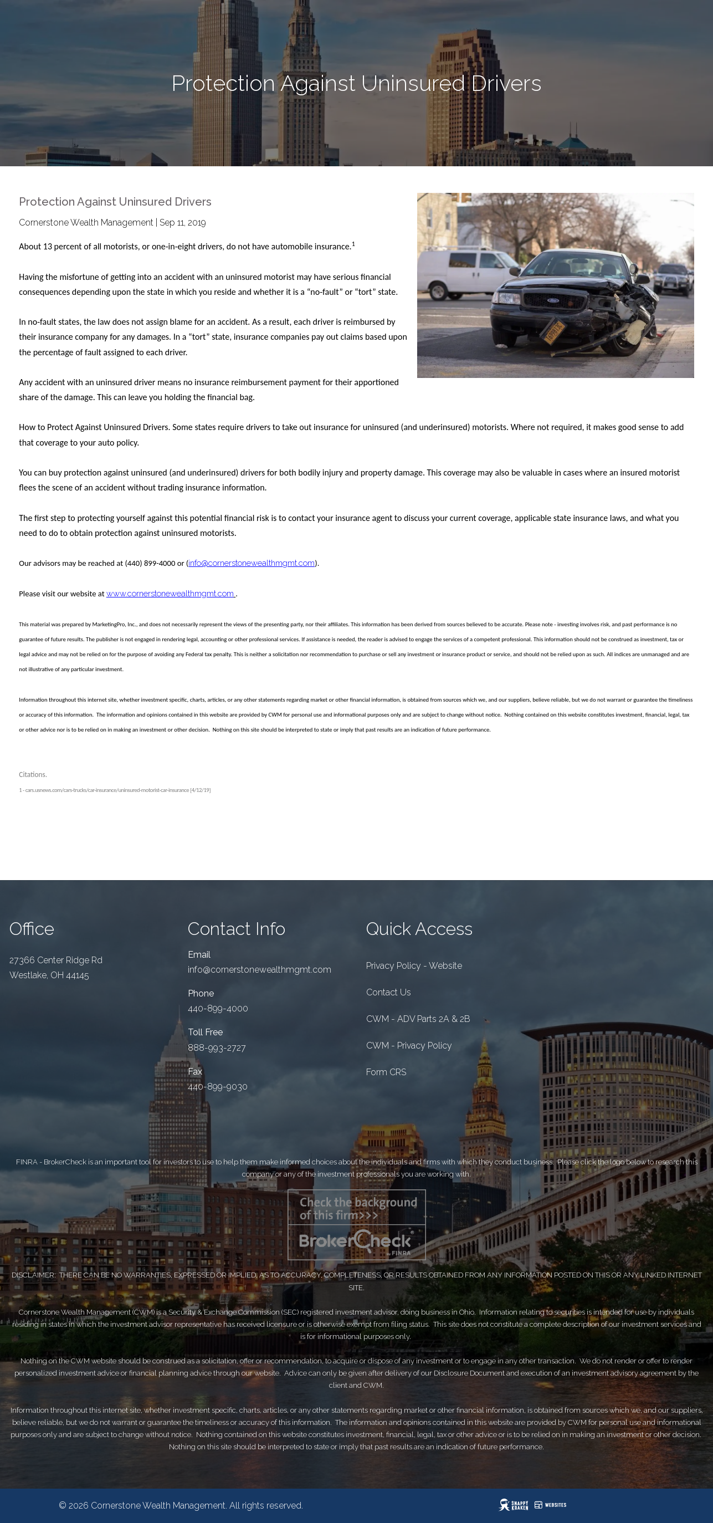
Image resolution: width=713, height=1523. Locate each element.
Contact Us (388, 992)
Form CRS (386, 1072)
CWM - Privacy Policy (409, 1045)
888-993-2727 (217, 1047)
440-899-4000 (218, 1008)
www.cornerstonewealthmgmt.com (170, 593)
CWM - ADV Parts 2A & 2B (418, 1019)
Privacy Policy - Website (414, 965)
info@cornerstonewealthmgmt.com (251, 563)
